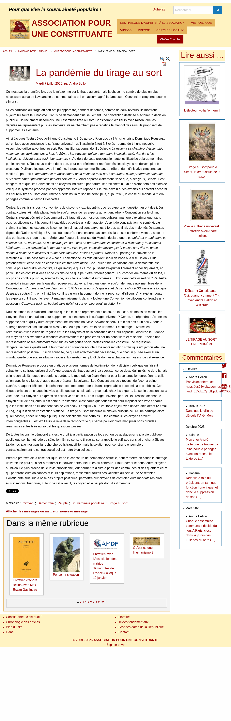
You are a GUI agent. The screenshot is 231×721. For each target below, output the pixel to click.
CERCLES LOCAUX (170, 30)
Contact (123, 632)
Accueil (8, 51)
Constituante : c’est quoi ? (24, 617)
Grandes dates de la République (141, 627)
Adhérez (159, 9)
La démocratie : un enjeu (33, 51)
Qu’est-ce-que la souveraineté (73, 51)
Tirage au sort (118, 503)
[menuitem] (152, 22)
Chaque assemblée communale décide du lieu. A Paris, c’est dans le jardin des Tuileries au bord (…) (201, 530)
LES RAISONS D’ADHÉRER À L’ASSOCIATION (152, 22)
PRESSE (144, 30)
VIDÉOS (125, 30)
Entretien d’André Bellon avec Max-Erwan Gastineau (25, 584)
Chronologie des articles (23, 622)
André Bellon (78, 83)
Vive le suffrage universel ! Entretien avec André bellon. (202, 231)
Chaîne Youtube (170, 39)
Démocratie (46, 503)
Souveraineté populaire (88, 503)
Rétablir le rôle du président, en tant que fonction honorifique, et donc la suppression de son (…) (202, 487)
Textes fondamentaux (133, 622)
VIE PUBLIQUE (201, 22)
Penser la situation (66, 574)
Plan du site (14, 627)
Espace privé (115, 644)
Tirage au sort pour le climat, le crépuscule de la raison (202, 171)
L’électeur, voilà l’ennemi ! (202, 110)
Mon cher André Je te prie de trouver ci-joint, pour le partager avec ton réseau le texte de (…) (202, 449)
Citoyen (28, 503)
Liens (9, 632)
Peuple (63, 503)
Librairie (124, 617)
